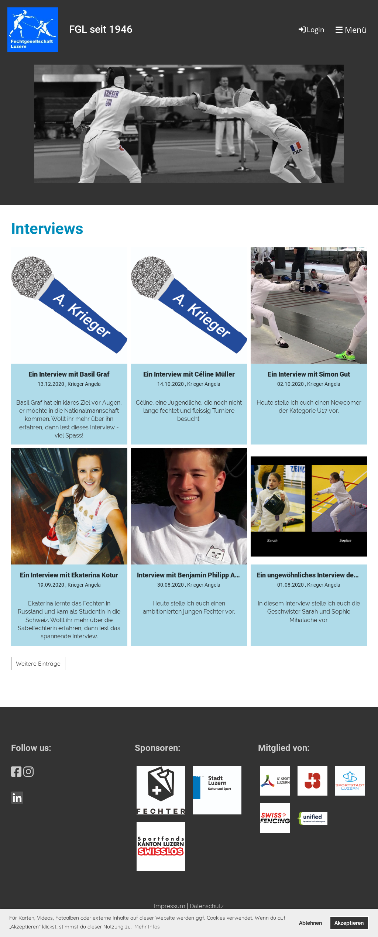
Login (311, 29)
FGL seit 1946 (101, 29)
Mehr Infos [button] (147, 926)
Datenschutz (207, 906)
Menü (351, 29)
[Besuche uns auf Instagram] (28, 772)
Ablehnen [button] (310, 923)
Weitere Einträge (38, 663)
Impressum (169, 906)
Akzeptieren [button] (349, 923)
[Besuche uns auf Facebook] (16, 772)
